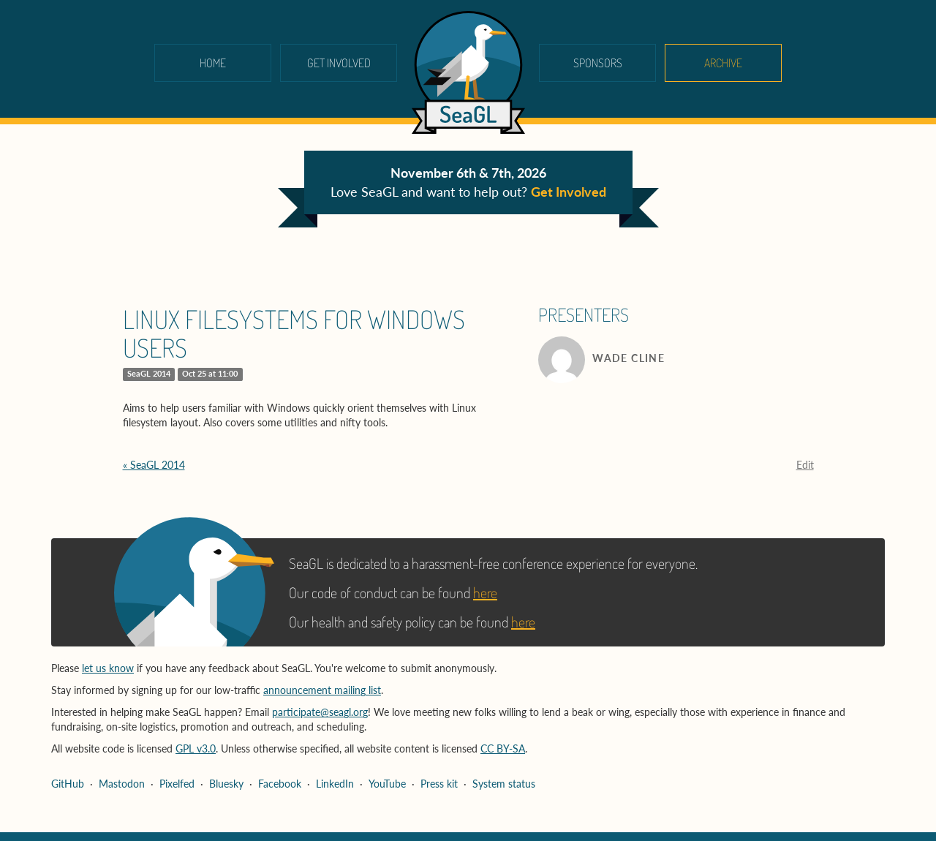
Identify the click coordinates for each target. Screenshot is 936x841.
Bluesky (226, 783)
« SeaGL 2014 (154, 465)
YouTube (387, 783)
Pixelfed (177, 783)
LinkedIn (335, 783)
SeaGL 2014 (148, 373)
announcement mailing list (322, 690)
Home (213, 63)
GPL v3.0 (196, 748)
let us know (108, 668)
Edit (805, 465)
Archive (723, 63)
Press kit (439, 783)
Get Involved (339, 63)
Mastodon (122, 783)
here (485, 592)
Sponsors (597, 63)
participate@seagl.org (320, 712)
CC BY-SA (502, 748)
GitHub (67, 783)
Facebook (279, 783)
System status (503, 783)
